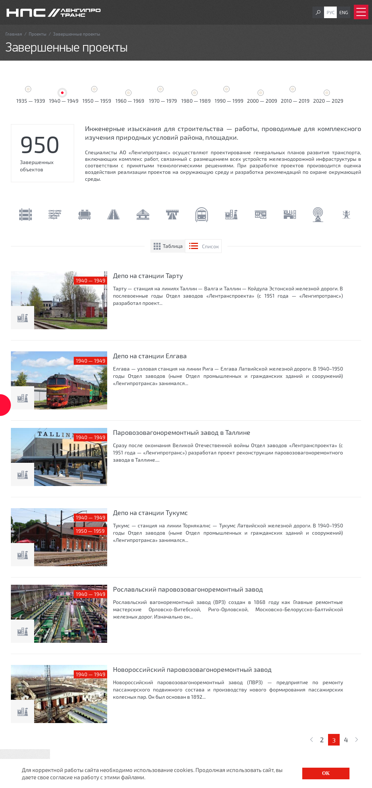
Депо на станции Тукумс (150, 513)
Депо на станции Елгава (150, 356)
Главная (13, 33)
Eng (343, 12)
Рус (331, 12)
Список (210, 246)
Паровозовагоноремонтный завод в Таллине (181, 432)
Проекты (37, 33)
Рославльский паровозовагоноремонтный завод (188, 589)
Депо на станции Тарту (148, 275)
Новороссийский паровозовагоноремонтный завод (192, 669)
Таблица (173, 246)
